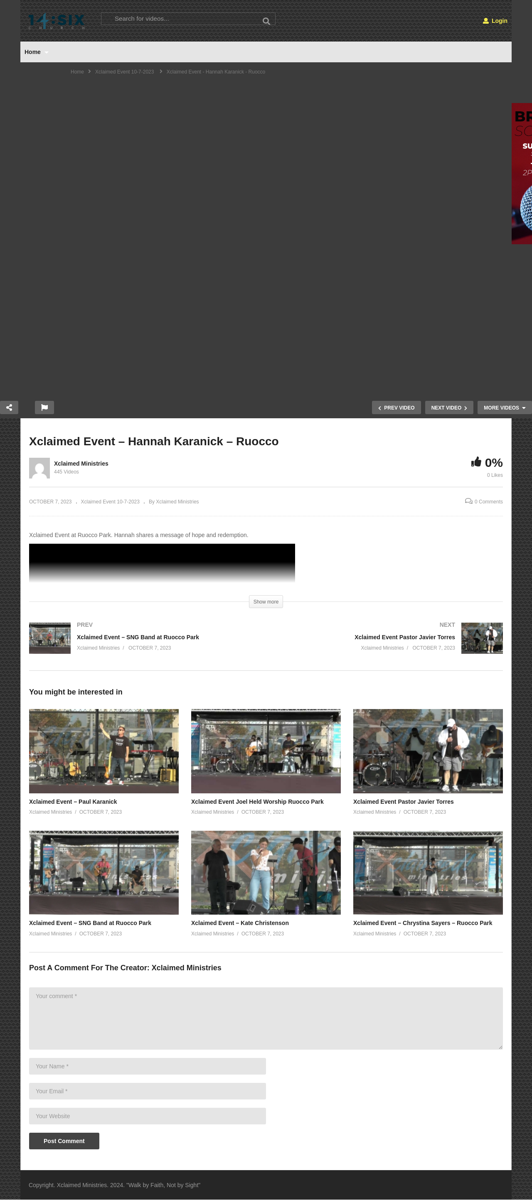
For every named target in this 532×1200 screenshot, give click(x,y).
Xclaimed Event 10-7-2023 (110, 502)
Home (37, 52)
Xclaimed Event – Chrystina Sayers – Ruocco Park (423, 923)
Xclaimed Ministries (81, 463)
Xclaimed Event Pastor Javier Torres (403, 801)
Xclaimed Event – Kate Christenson (240, 923)
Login (495, 20)
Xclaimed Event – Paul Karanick (73, 801)
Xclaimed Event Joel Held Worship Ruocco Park (257, 801)
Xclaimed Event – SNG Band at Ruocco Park (90, 923)
